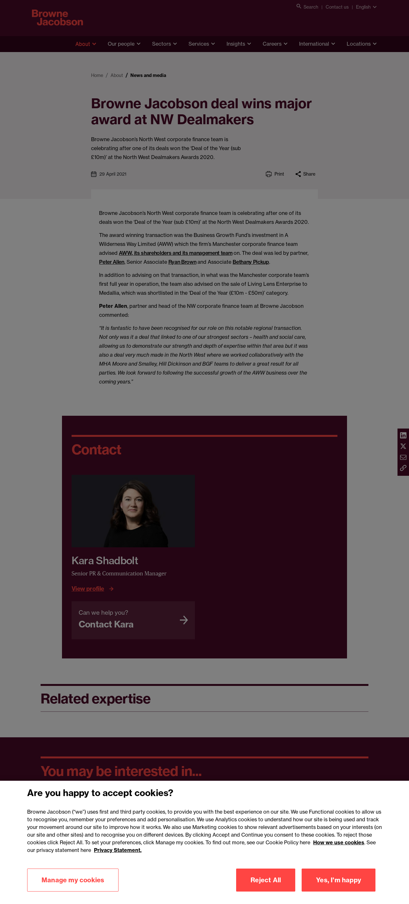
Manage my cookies (73, 889)
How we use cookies (338, 851)
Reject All (266, 889)
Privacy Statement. (118, 859)
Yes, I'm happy (338, 889)
